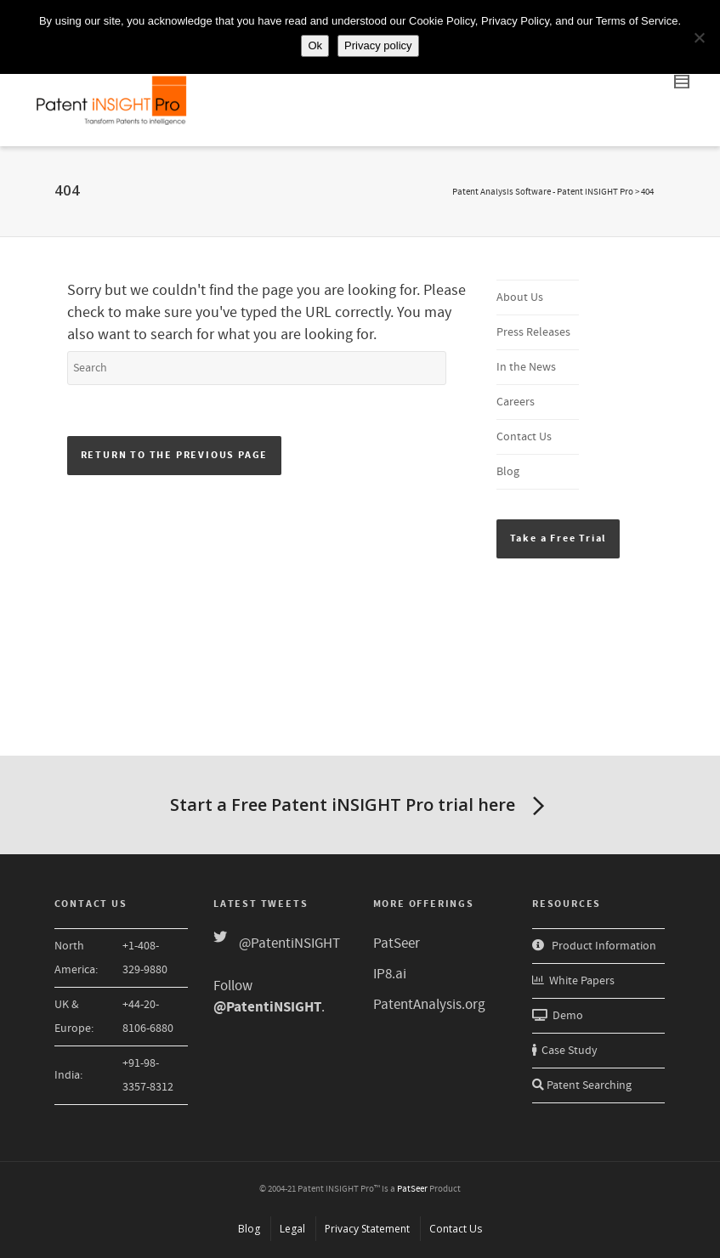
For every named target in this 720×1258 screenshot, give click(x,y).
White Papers (573, 981)
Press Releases (533, 332)
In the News (526, 367)
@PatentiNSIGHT (289, 943)
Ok (315, 45)
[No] (698, 37)
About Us (519, 297)
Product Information (594, 946)
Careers (515, 402)
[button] (558, 538)
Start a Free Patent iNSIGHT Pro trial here (360, 807)
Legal (292, 1228)
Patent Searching (582, 1085)
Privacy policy (377, 45)
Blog (507, 471)
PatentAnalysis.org (429, 1004)
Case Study (565, 1050)
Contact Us (524, 437)
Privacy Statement (367, 1228)
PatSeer (396, 943)
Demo (557, 1015)
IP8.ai (389, 974)
